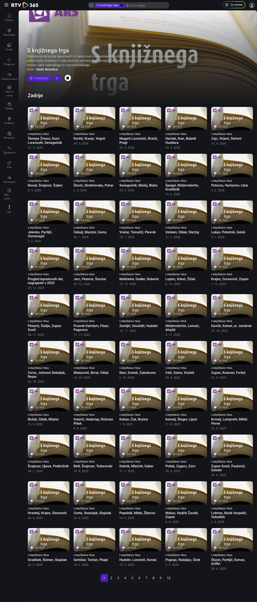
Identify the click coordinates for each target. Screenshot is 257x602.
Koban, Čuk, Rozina (133, 419)
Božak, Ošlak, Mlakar (43, 419)
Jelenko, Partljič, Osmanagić (40, 234)
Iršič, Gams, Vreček (179, 373)
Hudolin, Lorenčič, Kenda (137, 560)
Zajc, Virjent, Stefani (226, 139)
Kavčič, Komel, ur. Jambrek (231, 326)
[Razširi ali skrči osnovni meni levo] (6, 5)
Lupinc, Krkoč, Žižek (180, 279)
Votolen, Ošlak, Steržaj (182, 232)
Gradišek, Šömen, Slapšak (47, 560)
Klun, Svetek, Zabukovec (137, 373)
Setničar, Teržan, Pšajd (91, 560)
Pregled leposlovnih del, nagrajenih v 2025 (45, 281)
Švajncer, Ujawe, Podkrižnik (48, 466)
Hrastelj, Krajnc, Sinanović (47, 513)
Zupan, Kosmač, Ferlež (228, 373)
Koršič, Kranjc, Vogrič (89, 139)
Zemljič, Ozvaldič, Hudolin (138, 326)
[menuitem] (9, 18)
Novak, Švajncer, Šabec (45, 185)
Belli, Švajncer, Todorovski (93, 466)
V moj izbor (39, 78)
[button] (236, 5)
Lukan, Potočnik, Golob (228, 232)
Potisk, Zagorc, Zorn (180, 466)
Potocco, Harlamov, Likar (229, 185)
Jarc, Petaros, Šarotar (90, 279)
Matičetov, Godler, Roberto (139, 279)
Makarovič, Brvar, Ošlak (91, 373)
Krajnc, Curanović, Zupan (230, 279)
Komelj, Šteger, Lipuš (181, 419)
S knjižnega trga (38, 134)
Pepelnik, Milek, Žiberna (137, 513)
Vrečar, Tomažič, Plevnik (137, 232)
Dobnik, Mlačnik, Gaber (136, 466)
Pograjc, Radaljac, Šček (182, 560)
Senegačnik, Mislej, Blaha (138, 185)
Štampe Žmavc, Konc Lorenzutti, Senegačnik (45, 140)
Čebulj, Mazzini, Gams (90, 232)
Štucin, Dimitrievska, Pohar (94, 185)
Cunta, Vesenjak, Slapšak (92, 513)
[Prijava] (252, 5)
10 (168, 578)
